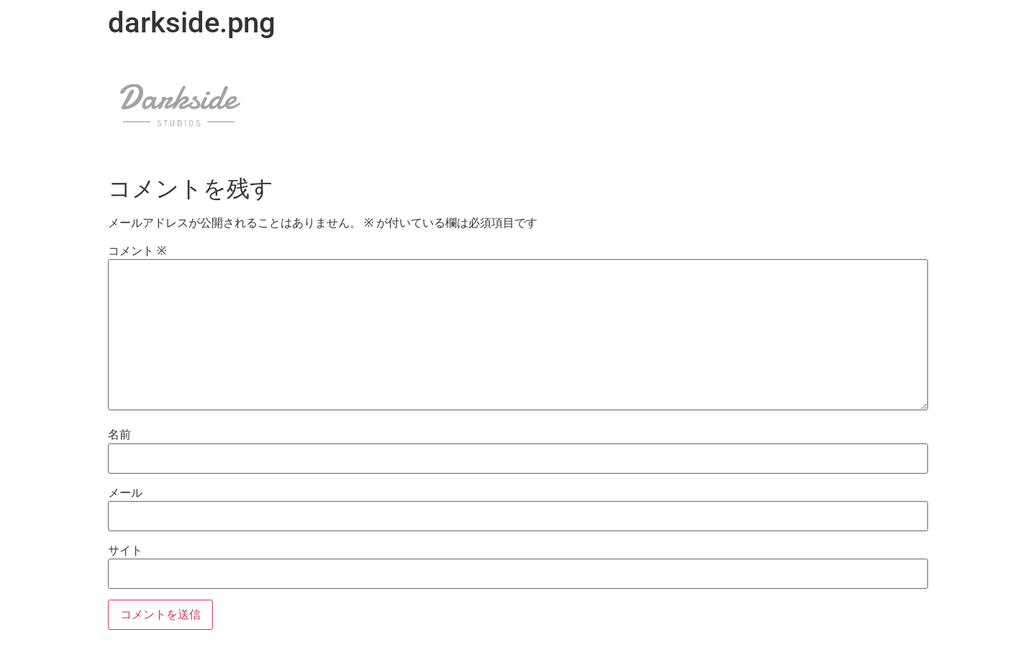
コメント (137, 251)
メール (125, 493)
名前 (119, 435)
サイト (125, 550)
